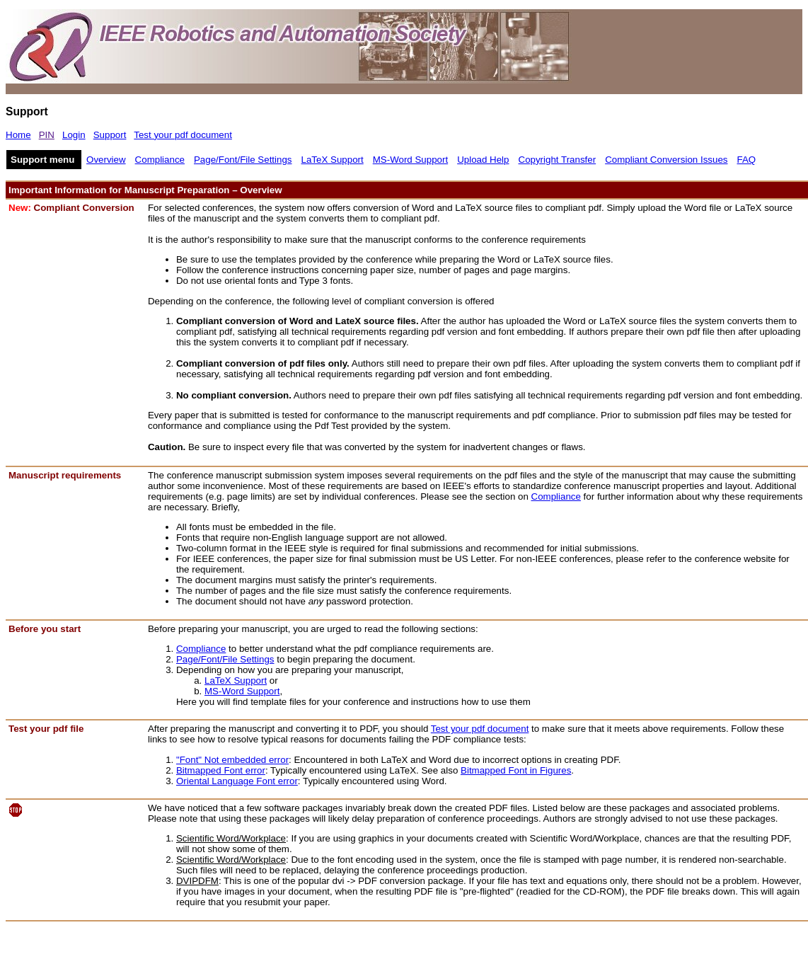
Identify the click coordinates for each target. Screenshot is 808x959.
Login (74, 135)
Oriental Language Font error (237, 781)
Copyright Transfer (557, 159)
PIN (46, 135)
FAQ (746, 159)
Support (110, 135)
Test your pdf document (183, 135)
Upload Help (483, 159)
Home (18, 135)
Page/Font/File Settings (243, 159)
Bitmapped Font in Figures (516, 770)
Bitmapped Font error (220, 770)
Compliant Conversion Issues (666, 159)
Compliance (160, 159)
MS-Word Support (410, 159)
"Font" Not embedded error (232, 759)
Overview (106, 159)
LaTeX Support (332, 159)
